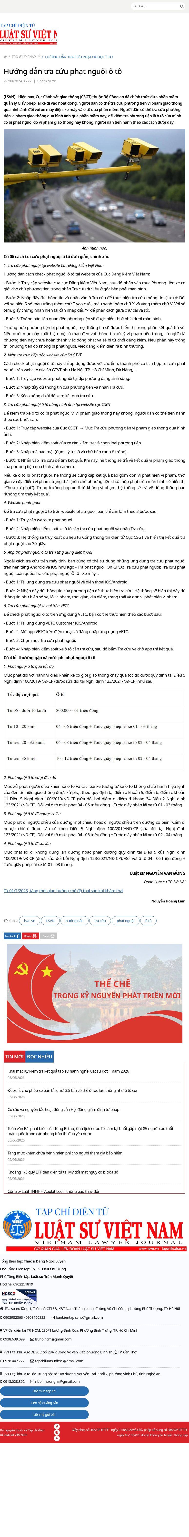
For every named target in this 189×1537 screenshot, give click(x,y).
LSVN (50, 920)
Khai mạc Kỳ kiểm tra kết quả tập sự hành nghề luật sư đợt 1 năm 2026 (68, 1071)
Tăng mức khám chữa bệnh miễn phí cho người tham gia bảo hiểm (65, 1153)
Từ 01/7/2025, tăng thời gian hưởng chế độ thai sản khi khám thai (63, 890)
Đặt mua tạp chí (44, 1391)
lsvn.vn (29, 920)
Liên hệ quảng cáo (44, 1402)
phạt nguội (125, 920)
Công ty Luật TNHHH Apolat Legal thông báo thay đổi (53, 1191)
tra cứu (100, 920)
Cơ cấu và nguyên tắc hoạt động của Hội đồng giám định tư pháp (63, 1109)
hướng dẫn (74, 920)
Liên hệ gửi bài (44, 1414)
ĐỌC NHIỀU (39, 1057)
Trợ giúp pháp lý (24, 56)
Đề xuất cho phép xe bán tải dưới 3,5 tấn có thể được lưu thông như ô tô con (73, 1090)
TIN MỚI (14, 1057)
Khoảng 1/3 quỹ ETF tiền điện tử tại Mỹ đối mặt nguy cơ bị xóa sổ (63, 1172)
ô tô (148, 920)
